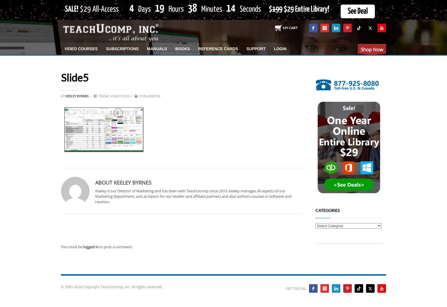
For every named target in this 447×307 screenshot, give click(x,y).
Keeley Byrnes (77, 96)
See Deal (358, 11)
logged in (91, 246)
